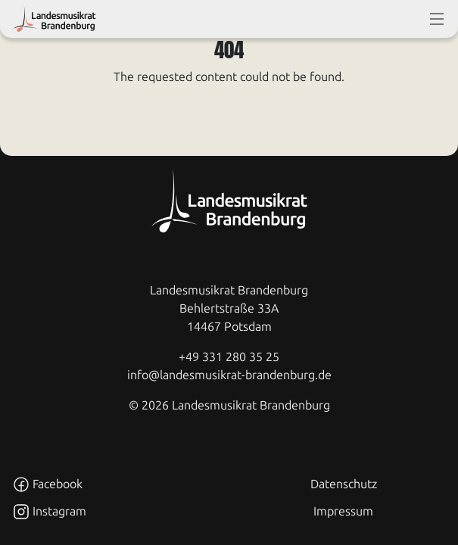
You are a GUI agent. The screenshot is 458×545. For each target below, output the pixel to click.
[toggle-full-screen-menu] (437, 19)
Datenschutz (343, 484)
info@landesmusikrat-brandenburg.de (229, 375)
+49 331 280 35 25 (229, 357)
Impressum (343, 511)
